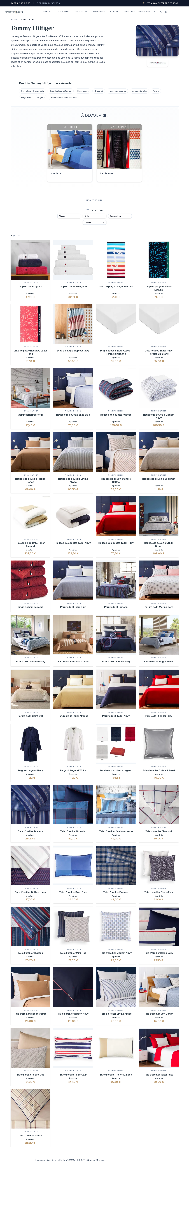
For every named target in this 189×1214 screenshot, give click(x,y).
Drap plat (99, 91)
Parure (156, 91)
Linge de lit (26, 97)
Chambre (48, 12)
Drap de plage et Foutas (60, 91)
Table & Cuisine (64, 12)
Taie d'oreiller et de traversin (64, 97)
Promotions (144, 12)
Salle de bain (83, 12)
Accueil (14, 19)
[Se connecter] (160, 11)
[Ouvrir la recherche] (155, 11)
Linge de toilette (139, 91)
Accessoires (100, 12)
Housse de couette (117, 91)
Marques (115, 12)
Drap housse (83, 91)
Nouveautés (129, 12)
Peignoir (41, 97)
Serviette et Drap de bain (32, 91)
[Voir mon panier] (166, 11)
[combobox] (69, 216)
